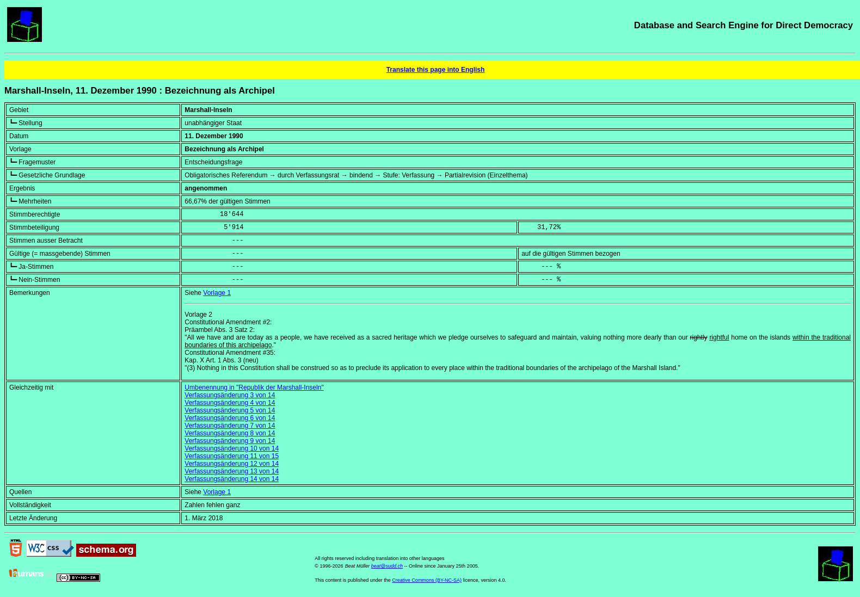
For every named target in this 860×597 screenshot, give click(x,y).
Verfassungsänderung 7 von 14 (230, 425)
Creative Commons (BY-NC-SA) (427, 580)
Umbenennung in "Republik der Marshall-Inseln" (254, 387)
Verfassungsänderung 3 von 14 (230, 395)
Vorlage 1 (217, 293)
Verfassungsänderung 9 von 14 (230, 441)
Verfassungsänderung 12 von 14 (232, 463)
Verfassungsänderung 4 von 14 (230, 403)
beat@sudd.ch (387, 566)
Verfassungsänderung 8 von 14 (230, 433)
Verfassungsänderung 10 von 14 (232, 448)
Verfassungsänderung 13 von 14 (232, 471)
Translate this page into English (435, 69)
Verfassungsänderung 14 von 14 (232, 479)
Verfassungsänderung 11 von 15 (232, 456)
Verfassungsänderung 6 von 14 (230, 418)
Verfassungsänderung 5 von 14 (230, 410)
